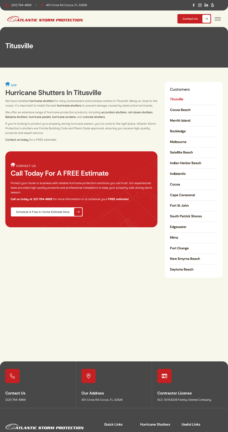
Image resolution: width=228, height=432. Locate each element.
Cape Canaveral (182, 195)
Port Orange (179, 248)
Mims (174, 237)
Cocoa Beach (180, 110)
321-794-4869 (42, 199)
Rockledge (178, 131)
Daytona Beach (181, 269)
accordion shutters (113, 112)
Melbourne (178, 142)
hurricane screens (64, 117)
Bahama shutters (16, 117)
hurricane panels (40, 117)
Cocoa (175, 184)
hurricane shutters (42, 101)
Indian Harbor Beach (185, 163)
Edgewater (178, 227)
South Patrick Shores (186, 216)
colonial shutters (94, 117)
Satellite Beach (181, 152)
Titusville (176, 99)
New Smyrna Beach (185, 258)
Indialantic (178, 173)
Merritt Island (180, 120)
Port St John (179, 205)
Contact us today (16, 140)
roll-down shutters (140, 112)
